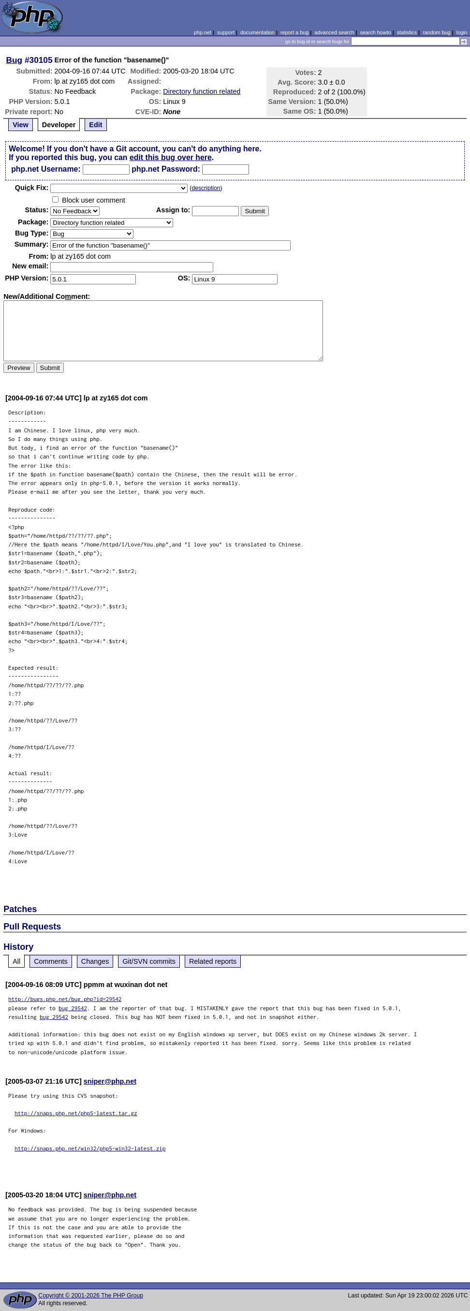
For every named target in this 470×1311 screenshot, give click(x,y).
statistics (407, 32)
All (16, 961)
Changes (95, 961)
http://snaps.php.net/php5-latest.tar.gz (76, 1113)
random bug (437, 32)
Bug (14, 60)
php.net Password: (166, 169)
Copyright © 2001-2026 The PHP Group (90, 1295)
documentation (257, 32)
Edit (95, 125)
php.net (202, 32)
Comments (51, 961)
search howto (375, 32)
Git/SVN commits (149, 961)
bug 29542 (73, 1008)
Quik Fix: (32, 187)
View (21, 125)
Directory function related (201, 91)
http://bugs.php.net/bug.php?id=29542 (64, 999)
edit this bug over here (171, 157)
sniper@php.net (110, 1081)
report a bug (294, 32)
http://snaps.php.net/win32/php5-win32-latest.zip (90, 1148)
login (462, 32)
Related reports (212, 961)
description (205, 188)
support (226, 32)
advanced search (334, 32)
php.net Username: (45, 169)
